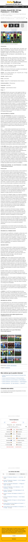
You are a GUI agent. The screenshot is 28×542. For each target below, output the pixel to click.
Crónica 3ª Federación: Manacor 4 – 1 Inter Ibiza (13, 477)
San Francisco (13, 365)
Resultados (16, 6)
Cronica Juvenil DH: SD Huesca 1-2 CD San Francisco (13, 378)
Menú (5, 6)
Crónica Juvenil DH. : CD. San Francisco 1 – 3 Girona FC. (13, 383)
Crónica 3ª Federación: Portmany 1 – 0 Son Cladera (14, 496)
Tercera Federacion (13, 419)
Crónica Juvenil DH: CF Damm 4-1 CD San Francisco (14, 500)
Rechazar (14, 538)
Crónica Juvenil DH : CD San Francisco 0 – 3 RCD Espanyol (14, 381)
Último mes (22, 474)
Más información (19, 532)
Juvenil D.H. (7, 367)
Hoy (3, 474)
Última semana (12, 474)
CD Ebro (8, 365)
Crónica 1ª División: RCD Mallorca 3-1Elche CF (13, 493)
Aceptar (14, 535)
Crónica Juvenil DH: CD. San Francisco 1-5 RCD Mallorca (13, 379)
